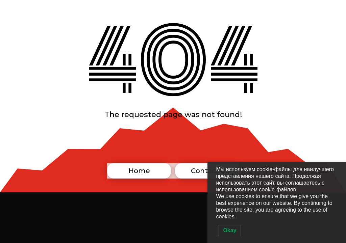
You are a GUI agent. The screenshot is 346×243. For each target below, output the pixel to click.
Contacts (207, 171)
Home (139, 171)
